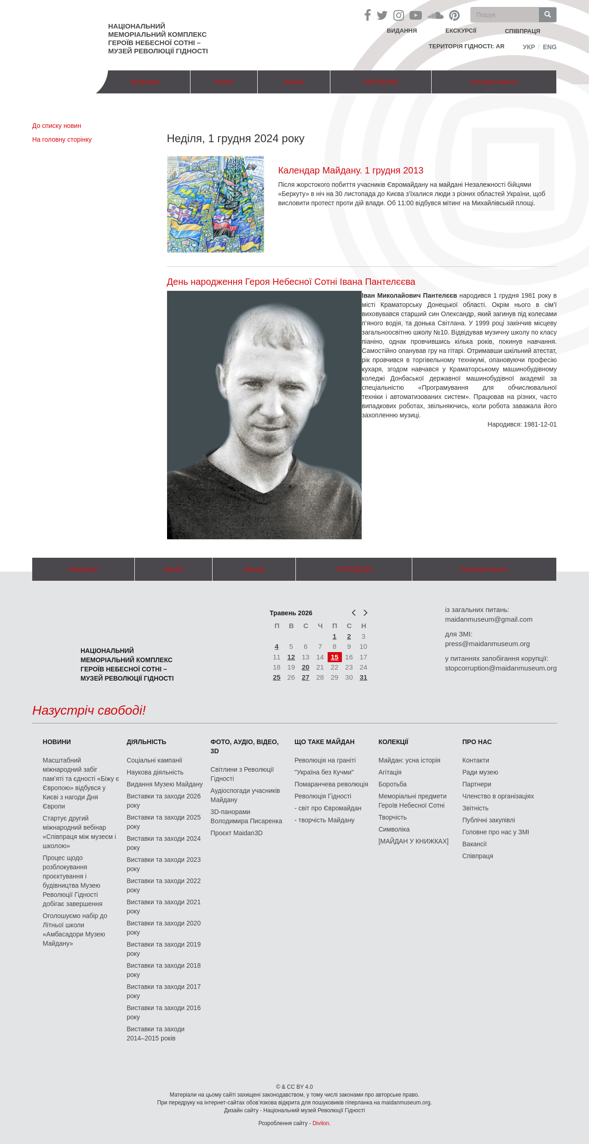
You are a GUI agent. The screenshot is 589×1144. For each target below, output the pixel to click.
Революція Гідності (322, 796)
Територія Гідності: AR (467, 46)
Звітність (475, 808)
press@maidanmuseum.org (487, 643)
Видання (402, 30)
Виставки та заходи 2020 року (164, 927)
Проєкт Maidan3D (237, 833)
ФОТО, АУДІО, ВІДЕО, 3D (245, 746)
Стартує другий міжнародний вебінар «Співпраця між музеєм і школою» (79, 832)
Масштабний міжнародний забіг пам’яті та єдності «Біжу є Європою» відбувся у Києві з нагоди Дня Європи (81, 783)
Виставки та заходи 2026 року (164, 800)
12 (291, 657)
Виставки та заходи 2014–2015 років (156, 1033)
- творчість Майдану (324, 820)
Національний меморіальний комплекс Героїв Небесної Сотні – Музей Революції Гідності (158, 38)
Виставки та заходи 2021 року (164, 906)
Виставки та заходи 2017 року (164, 991)
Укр (529, 47)
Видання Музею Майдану (164, 784)
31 (364, 677)
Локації (293, 82)
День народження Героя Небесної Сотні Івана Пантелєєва (291, 282)
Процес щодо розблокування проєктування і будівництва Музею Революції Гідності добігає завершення (73, 880)
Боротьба (392, 784)
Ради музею (480, 772)
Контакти (475, 760)
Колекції (393, 741)
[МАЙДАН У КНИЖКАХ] (413, 841)
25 (277, 677)
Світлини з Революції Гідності (242, 774)
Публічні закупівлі (488, 820)
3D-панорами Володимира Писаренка (247, 816)
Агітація (389, 772)
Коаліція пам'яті (493, 82)
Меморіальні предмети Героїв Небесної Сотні (412, 800)
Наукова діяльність (155, 772)
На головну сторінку (62, 139)
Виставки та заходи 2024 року (164, 843)
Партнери (476, 784)
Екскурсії (460, 30)
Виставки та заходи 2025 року (164, 822)
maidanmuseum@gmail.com (488, 619)
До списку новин (56, 125)
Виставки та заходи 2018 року (164, 970)
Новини (57, 741)
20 (306, 667)
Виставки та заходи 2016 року (164, 1012)
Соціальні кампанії (154, 760)
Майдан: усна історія (409, 760)
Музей (223, 82)
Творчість (392, 817)
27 (306, 677)
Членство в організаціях (498, 796)
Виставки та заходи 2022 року (164, 885)
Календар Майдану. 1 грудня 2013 (350, 170)
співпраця (522, 31)
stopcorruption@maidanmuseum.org (501, 668)
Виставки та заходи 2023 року (164, 864)
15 (335, 657)
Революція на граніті (325, 760)
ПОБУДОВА (380, 82)
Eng (550, 47)
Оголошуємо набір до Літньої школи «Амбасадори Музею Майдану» (75, 929)
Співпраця (477, 856)
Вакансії (474, 844)
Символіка (394, 829)
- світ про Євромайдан (327, 808)
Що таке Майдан (324, 741)
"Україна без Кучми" (324, 772)
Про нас (477, 741)
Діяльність (146, 741)
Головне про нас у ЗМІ (495, 832)
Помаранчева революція (331, 784)
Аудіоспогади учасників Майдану (245, 795)
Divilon (320, 1123)
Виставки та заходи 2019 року (164, 949)
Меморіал (145, 82)
